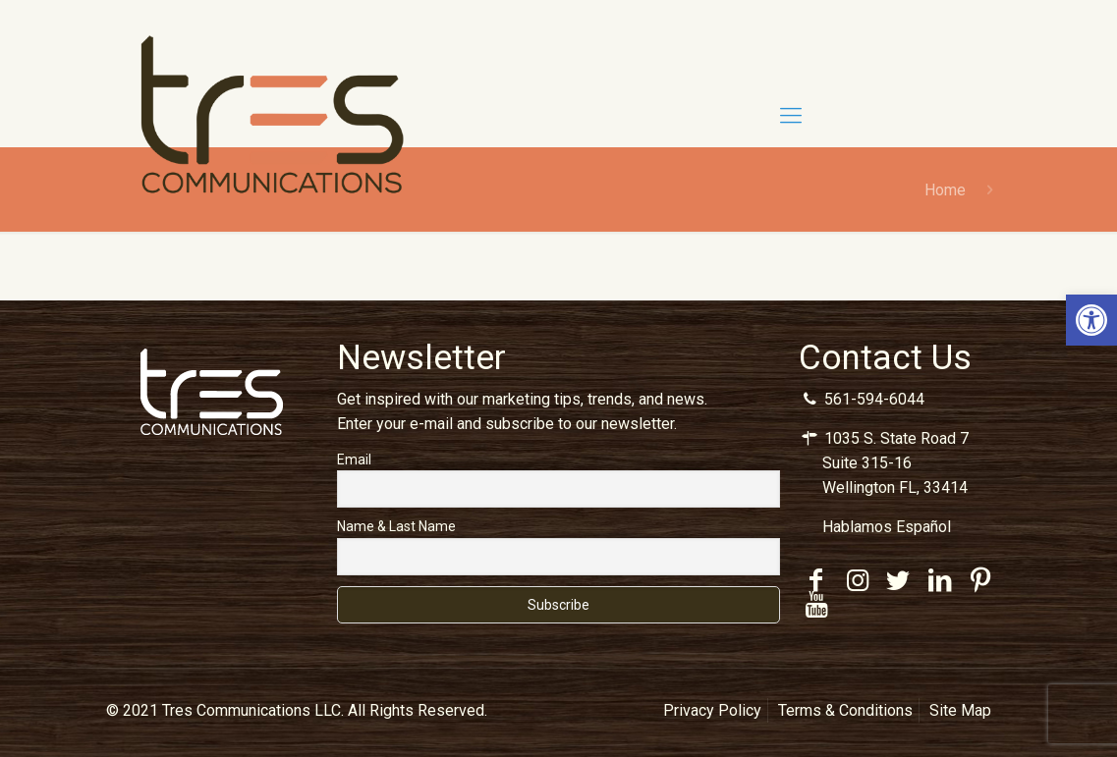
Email (354, 459)
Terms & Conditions (845, 710)
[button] (1091, 320)
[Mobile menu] (791, 116)
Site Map (960, 710)
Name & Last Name (396, 526)
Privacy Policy (712, 710)
